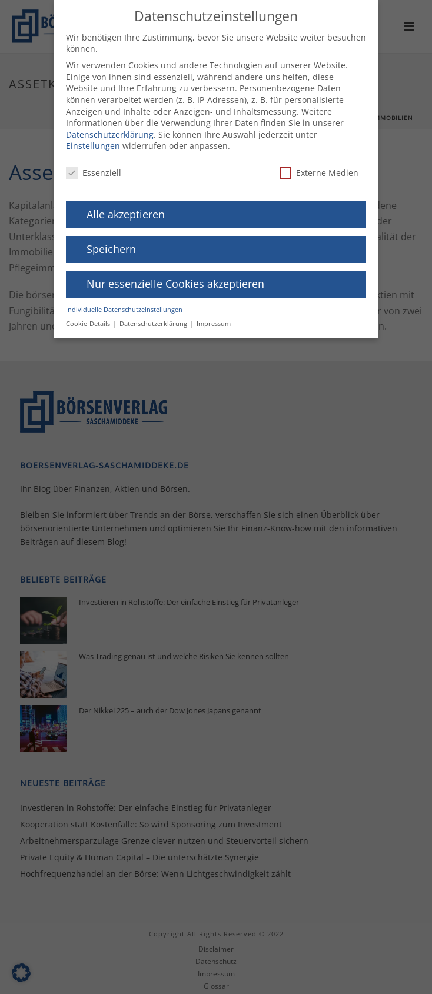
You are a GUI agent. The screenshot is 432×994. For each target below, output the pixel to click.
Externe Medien (319, 168)
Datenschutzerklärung (110, 129)
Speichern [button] (111, 245)
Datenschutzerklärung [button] (154, 319)
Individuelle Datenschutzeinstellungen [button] (124, 305)
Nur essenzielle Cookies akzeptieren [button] (175, 279)
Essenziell (93, 168)
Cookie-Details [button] (89, 319)
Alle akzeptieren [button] (126, 210)
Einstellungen (93, 141)
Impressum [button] (214, 319)
